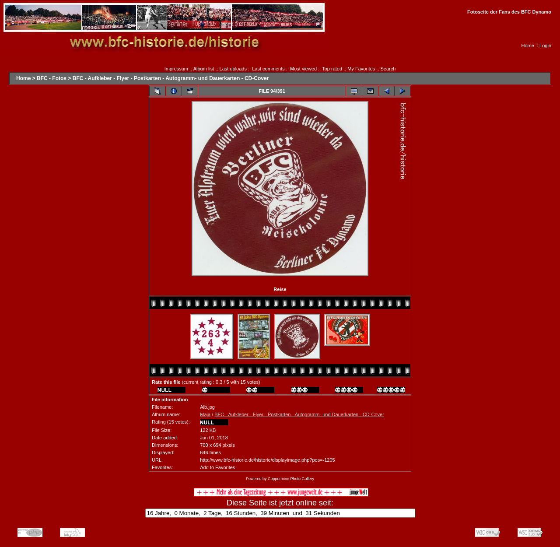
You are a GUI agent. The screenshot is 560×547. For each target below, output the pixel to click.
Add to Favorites (217, 467)
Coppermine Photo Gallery (291, 479)
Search (388, 68)
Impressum (176, 68)
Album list (203, 68)
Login (545, 45)
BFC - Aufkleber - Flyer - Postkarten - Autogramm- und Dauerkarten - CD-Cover (171, 78)
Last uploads (233, 68)
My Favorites (361, 68)
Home (528, 45)
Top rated (332, 68)
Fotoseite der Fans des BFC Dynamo (509, 11)
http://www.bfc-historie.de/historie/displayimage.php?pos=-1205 (267, 460)
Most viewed (303, 68)
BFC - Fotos (51, 78)
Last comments (268, 68)
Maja (205, 414)
